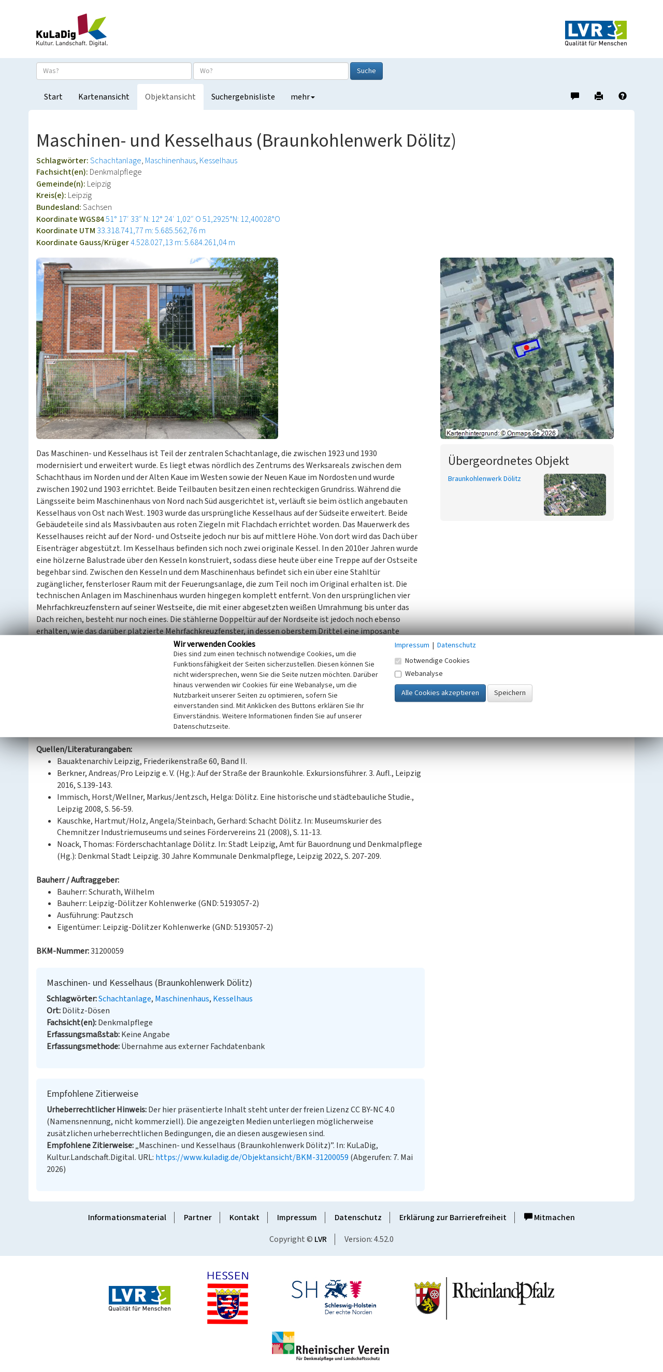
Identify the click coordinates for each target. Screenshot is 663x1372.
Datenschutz (358, 1217)
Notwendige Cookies (432, 661)
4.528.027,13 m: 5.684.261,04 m (183, 242)
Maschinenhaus (170, 160)
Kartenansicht (103, 97)
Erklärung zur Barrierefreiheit (453, 1217)
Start (53, 97)
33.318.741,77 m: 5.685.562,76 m (151, 230)
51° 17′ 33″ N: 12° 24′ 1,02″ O (153, 219)
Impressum (297, 1217)
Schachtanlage (115, 160)
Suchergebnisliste (243, 97)
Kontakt (244, 1217)
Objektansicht (170, 97)
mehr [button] (303, 97)
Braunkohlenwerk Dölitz (484, 479)
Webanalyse (419, 674)
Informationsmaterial (127, 1217)
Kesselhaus (218, 160)
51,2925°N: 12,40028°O (241, 219)
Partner (198, 1217)
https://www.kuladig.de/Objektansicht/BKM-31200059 (252, 1157)
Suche (366, 71)
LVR (320, 1239)
